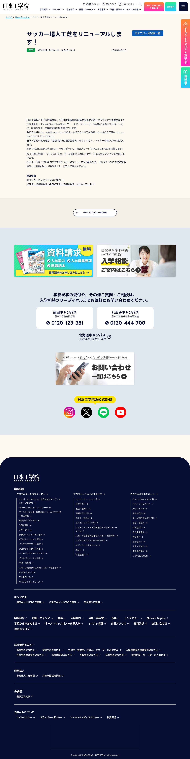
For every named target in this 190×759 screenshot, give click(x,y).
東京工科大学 (24, 696)
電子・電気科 (140, 522)
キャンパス (58, 9)
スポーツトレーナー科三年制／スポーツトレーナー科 (96, 529)
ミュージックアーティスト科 (33, 553)
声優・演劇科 (26, 562)
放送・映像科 (83, 508)
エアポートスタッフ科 (87, 522)
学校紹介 (72, 9)
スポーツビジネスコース (88, 545)
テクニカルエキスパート (144, 494)
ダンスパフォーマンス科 (31, 558)
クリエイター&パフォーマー (32, 494)
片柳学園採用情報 (53, 676)
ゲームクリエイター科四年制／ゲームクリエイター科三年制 (40, 514)
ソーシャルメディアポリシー (86, 717)
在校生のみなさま (90, 655)
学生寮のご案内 (93, 602)
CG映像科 (25, 525)
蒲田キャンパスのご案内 (30, 602)
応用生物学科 (140, 551)
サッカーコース (27, 572)
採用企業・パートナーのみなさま (150, 655)
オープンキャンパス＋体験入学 (64, 624)
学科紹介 (45, 9)
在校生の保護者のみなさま (31, 655)
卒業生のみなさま (116, 655)
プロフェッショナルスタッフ (89, 494)
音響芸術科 (82, 504)
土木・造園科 (140, 546)
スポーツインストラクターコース (92, 540)
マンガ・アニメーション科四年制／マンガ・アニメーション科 (39, 501)
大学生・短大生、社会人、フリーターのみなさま (94, 650)
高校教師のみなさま (63, 655)
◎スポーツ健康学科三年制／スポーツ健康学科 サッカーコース (61, 184)
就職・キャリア (87, 9)
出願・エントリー (127, 4)
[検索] (140, 4)
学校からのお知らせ (27, 624)
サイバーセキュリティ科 (145, 499)
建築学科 (138, 537)
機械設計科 (139, 527)
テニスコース (26, 577)
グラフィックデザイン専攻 (32, 534)
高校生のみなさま (27, 650)
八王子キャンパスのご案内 (64, 602)
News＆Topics (158, 618)
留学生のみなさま (53, 650)
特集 (115, 618)
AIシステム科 (140, 508)
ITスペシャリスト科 (143, 504)
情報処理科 (139, 513)
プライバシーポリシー (53, 717)
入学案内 (103, 9)
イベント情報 (134, 9)
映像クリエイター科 (29, 520)
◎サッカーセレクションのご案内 (45, 180)
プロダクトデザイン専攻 (31, 548)
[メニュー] (183, 6)
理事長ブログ (23, 629)
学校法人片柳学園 (27, 676)
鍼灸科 (80, 550)
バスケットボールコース (31, 581)
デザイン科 (25, 530)
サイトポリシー (25, 717)
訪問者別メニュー (91, 4)
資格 (62, 618)
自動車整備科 (140, 532)
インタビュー (133, 618)
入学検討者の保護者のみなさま (143, 650)
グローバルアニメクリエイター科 (35, 507)
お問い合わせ (161, 624)
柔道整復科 (82, 554)
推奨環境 (113, 717)
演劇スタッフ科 (84, 513)
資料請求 (140, 624)
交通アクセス (109, 4)
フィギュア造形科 (142, 555)
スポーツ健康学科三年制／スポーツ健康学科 (40, 567)
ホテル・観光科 (84, 518)
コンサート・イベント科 (88, 499)
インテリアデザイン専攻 (31, 544)
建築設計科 (139, 541)
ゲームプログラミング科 (145, 518)
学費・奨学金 (117, 9)
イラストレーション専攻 (31, 539)
